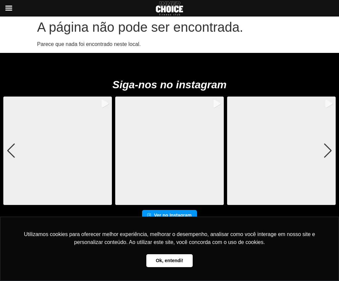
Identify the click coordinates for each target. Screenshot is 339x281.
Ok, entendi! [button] (169, 260)
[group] (57, 151)
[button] (169, 200)
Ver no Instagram (169, 215)
